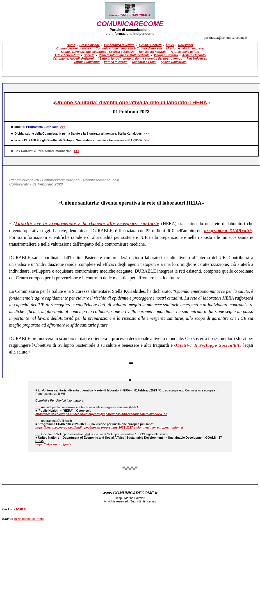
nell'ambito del (189, 230)
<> (129, 66)
